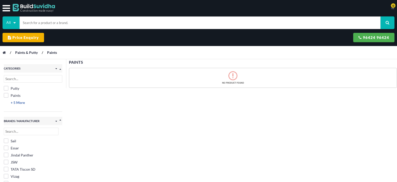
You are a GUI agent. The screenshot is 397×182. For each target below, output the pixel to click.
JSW (10, 142)
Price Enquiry (307, 20)
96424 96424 (353, 20)
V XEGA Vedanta (20, 163)
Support (275, 7)
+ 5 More (18, 82)
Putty (11, 67)
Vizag (11, 156)
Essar (11, 127)
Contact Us (226, 7)
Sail (10, 120)
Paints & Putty (29, 34)
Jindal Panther (18, 134)
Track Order (252, 7)
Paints (54, 34)
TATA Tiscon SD (19, 149)
